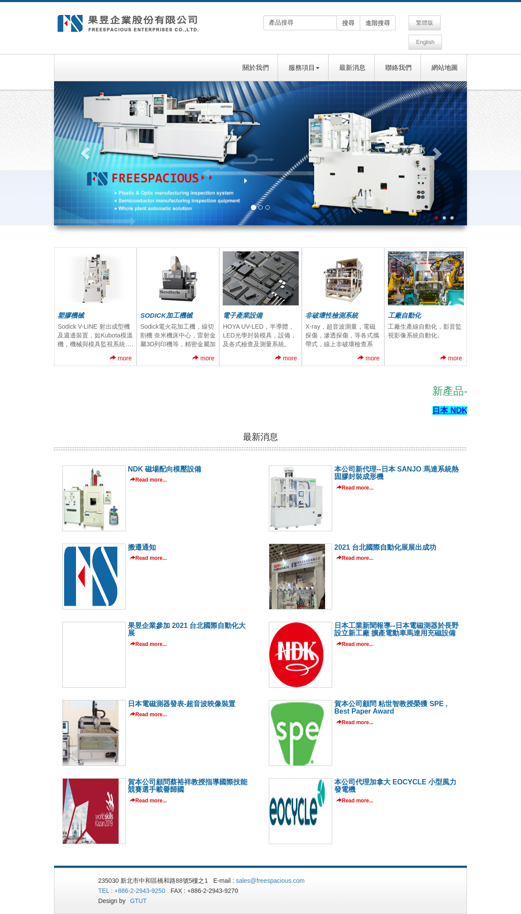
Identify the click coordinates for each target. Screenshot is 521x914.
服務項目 (304, 58)
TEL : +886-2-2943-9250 (136, 881)
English (452, 22)
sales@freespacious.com (274, 870)
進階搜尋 (377, 22)
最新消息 (352, 58)
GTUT (144, 891)
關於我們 (255, 58)
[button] (85, 144)
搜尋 (348, 22)
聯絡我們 (398, 58)
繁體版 (424, 22)
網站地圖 (444, 58)
